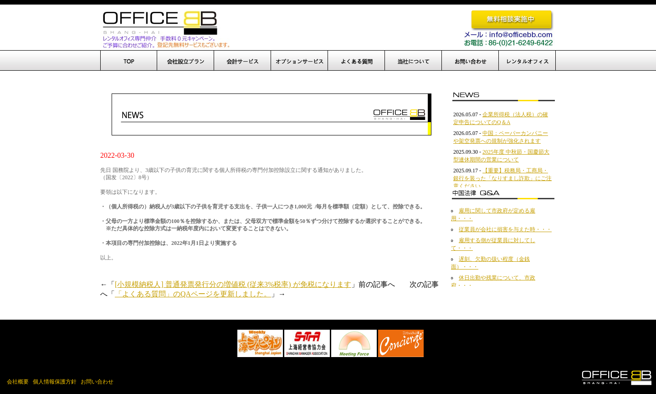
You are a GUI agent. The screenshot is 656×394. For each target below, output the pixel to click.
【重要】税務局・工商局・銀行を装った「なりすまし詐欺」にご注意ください (502, 178)
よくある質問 (356, 60)
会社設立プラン (185, 60)
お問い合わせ (470, 60)
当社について (413, 60)
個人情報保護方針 (55, 381)
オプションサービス (299, 60)
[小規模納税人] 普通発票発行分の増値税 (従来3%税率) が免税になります (233, 284)
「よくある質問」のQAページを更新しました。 (193, 294)
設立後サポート (242, 60)
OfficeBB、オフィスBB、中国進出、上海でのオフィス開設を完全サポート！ (165, 28)
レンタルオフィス (527, 60)
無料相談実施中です (512, 20)
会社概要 (18, 381)
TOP (128, 60)
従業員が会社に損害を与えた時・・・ (505, 229)
